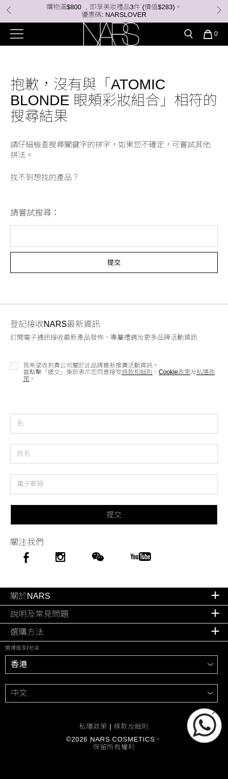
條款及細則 (130, 726)
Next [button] (219, 10)
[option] (114, 11)
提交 (114, 262)
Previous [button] (9, 10)
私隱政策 (93, 726)
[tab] (114, 597)
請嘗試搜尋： (35, 212)
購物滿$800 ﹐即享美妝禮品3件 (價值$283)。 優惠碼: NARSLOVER (114, 10)
